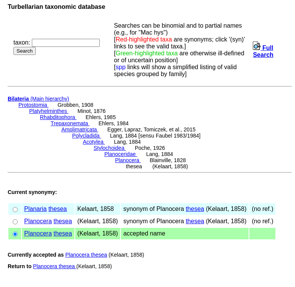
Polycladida (86, 136)
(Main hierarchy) (38, 99)
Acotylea (94, 142)
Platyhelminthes (49, 111)
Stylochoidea (110, 148)
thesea (57, 209)
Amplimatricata (79, 129)
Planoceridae (120, 154)
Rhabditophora (58, 117)
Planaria (35, 209)
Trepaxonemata (70, 123)
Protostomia (33, 105)
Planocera (128, 160)
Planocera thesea (86, 255)
